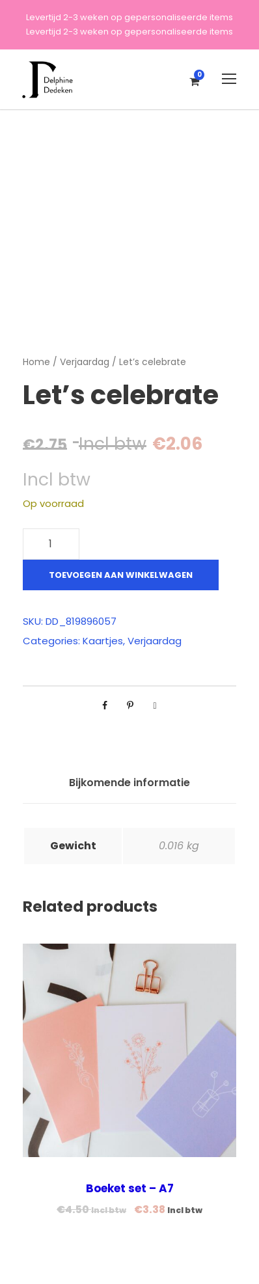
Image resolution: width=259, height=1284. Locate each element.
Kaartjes (103, 641)
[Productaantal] (51, 544)
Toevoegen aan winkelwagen (121, 575)
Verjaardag (84, 361)
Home (36, 361)
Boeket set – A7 (130, 1188)
